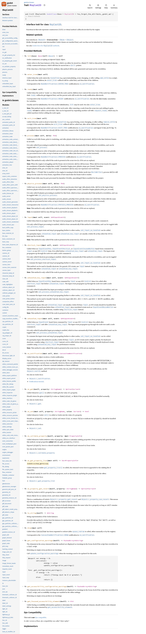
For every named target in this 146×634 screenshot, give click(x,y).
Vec (63, 460)
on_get (30, 389)
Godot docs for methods (45, 46)
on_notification (34, 353)
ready (29, 89)
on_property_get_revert (38, 489)
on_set (30, 411)
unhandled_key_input (36, 278)
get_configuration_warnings (40, 540)
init (29, 56)
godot (10, 3)
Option (68, 389)
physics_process (34, 183)
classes (31, 2)
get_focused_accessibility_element (43, 601)
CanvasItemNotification (70, 353)
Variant (75, 389)
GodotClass (52, 14)
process (30, 136)
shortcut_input (34, 245)
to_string (31, 513)
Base (40, 56)
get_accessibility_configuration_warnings (47, 586)
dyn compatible (40, 617)
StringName (56, 389)
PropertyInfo (75, 436)
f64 (54, 136)
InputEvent (59, 217)
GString (50, 513)
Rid (71, 601)
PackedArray (69, 540)
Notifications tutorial (36, 381)
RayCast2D (68, 14)
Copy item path (44, 5)
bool (87, 411)
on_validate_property (37, 436)
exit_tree (31, 118)
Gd (52, 217)
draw (29, 528)
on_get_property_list (37, 460)
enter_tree (32, 74)
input (29, 217)
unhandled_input (34, 319)
